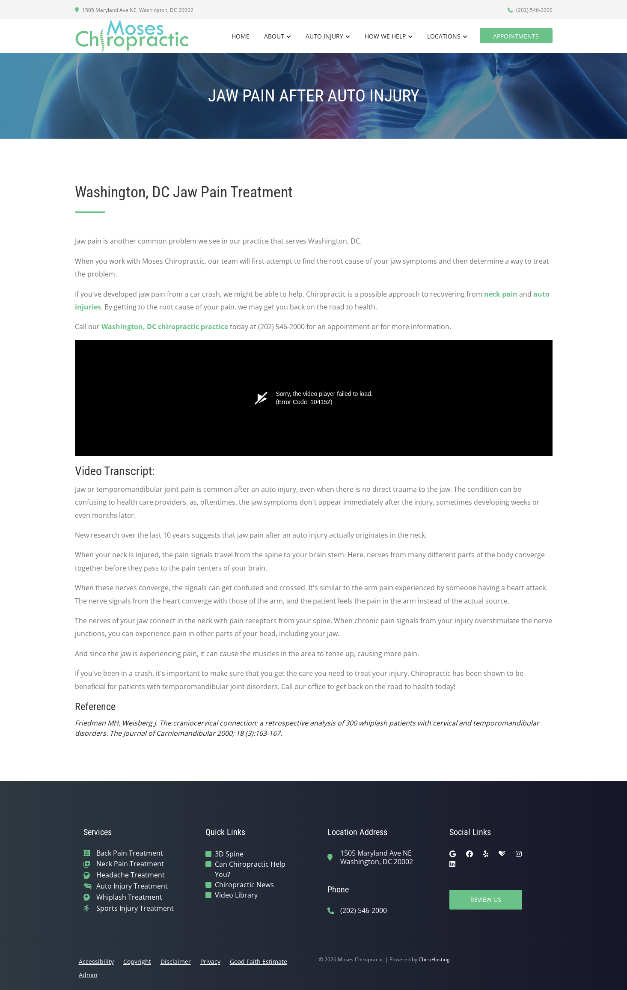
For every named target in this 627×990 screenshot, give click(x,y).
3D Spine (229, 854)
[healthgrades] (502, 854)
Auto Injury (324, 36)
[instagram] (519, 854)
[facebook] (469, 854)
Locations (444, 36)
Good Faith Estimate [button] (258, 961)
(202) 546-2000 (530, 10)
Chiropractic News (244, 884)
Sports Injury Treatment (135, 908)
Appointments (516, 36)
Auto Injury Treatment (132, 886)
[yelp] (485, 854)
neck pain (500, 294)
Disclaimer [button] (175, 961)
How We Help (385, 36)
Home (241, 36)
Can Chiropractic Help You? (250, 869)
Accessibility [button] (96, 961)
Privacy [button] (210, 961)
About (274, 36)
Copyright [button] (137, 961)
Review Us (485, 899)
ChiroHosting (434, 959)
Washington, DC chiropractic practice (164, 326)
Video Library (236, 895)
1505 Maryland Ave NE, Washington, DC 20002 (134, 10)
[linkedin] (452, 864)
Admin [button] (88, 975)
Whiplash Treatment (129, 897)
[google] (452, 854)
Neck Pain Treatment (130, 863)
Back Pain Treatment (129, 853)
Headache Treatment (130, 875)
